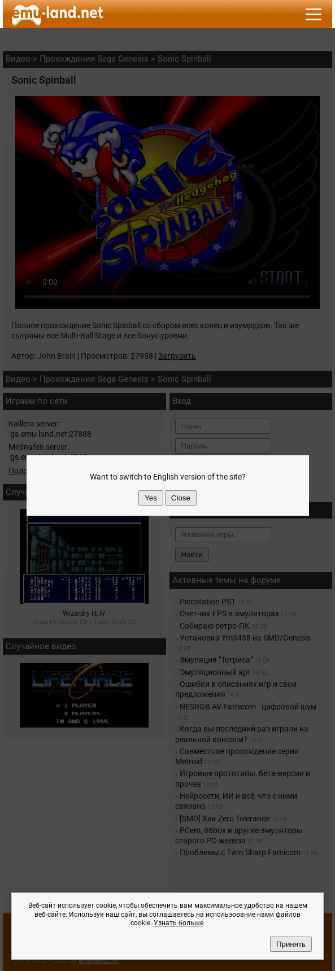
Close (180, 498)
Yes (151, 498)
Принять (291, 944)
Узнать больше (178, 923)
